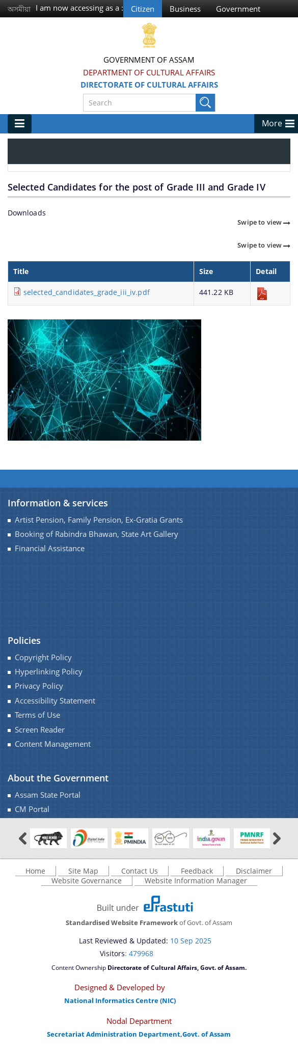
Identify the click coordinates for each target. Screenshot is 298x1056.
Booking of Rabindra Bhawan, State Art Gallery (96, 534)
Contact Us (139, 871)
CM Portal (32, 809)
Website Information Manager (196, 880)
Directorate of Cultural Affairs (149, 84)
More (272, 123)
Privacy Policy (39, 686)
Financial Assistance (50, 548)
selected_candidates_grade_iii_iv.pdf (86, 292)
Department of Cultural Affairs (149, 72)
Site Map (83, 871)
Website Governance (86, 880)
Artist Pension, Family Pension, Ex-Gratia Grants (99, 520)
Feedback (197, 871)
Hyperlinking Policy (49, 671)
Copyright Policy (43, 657)
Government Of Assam (149, 60)
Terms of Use (37, 715)
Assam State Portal (47, 795)
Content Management (53, 744)
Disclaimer (254, 871)
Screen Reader (40, 729)
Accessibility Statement (55, 700)
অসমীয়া (19, 9)
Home (35, 871)
